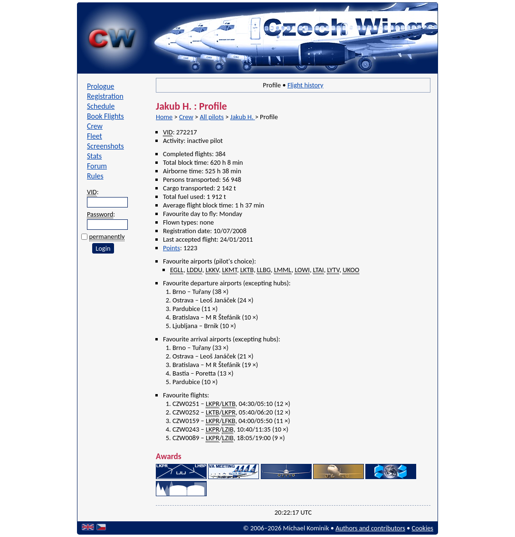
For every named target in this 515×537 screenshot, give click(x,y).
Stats (94, 155)
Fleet (94, 136)
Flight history (305, 85)
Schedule (100, 106)
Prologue (100, 86)
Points (171, 248)
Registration (105, 96)
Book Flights (105, 116)
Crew (95, 126)
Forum (97, 165)
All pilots (211, 117)
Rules (95, 175)
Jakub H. (242, 117)
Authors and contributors (370, 528)
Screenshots (105, 146)
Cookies (422, 528)
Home (164, 117)
